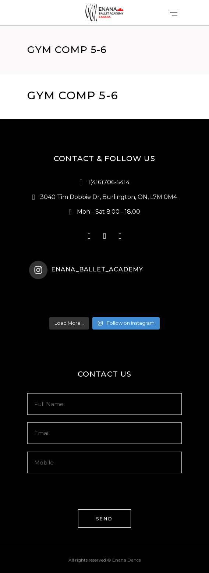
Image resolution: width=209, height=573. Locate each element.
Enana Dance (126, 560)
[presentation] (83, 495)
